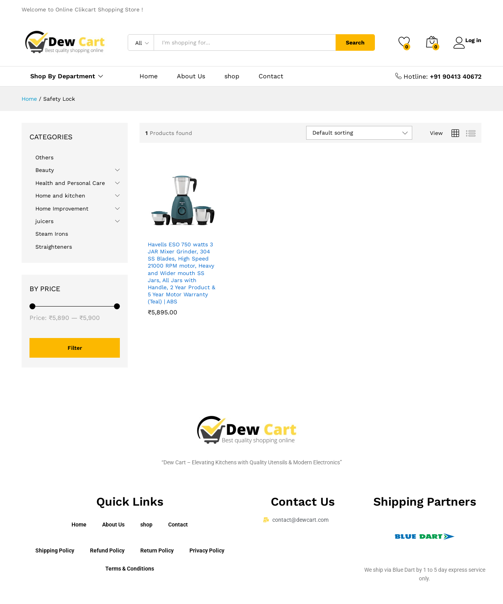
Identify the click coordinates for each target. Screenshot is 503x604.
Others (44, 157)
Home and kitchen (60, 195)
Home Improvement (61, 208)
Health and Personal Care (70, 183)
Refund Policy (107, 550)
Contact (271, 76)
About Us (191, 76)
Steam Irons (51, 234)
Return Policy (157, 550)
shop (231, 76)
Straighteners (53, 247)
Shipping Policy (54, 550)
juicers (44, 221)
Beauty (44, 170)
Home (149, 76)
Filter (75, 348)
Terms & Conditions (129, 568)
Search (350, 42)
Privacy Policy (206, 550)
